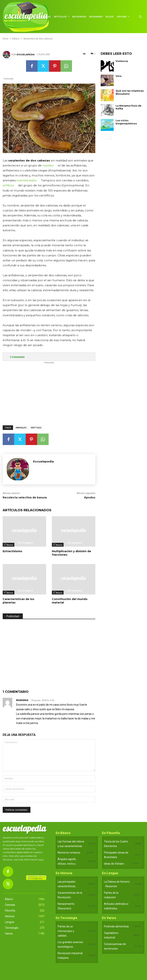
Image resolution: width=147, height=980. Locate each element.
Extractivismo (12, 551)
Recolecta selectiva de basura (25, 497)
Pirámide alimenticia (116, 926)
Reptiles (36, 427)
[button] (140, 16)
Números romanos (69, 852)
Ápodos (89, 497)
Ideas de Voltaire (114, 863)
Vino (119, 76)
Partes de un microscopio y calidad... (66, 931)
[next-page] (109, 137)
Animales (21, 427)
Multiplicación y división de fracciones (71, 553)
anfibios (8, 185)
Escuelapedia (25, 54)
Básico (10, 545)
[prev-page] (103, 137)
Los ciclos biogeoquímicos (126, 122)
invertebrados (26, 180)
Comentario (17, 357)
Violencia (122, 61)
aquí (40, 859)
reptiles (47, 165)
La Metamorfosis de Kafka (128, 107)
